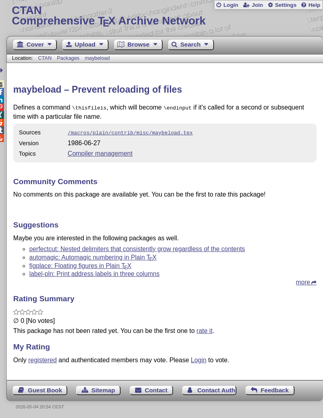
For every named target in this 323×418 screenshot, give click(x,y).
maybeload (97, 58)
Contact (156, 388)
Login (230, 5)
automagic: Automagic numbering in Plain (92, 255)
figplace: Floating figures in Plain (80, 264)
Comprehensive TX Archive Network (164, 15)
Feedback (274, 388)
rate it (204, 329)
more (303, 280)
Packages (69, 58)
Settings (286, 5)
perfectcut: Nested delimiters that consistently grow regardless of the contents (137, 247)
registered (42, 358)
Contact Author (216, 388)
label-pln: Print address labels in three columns (94, 272)
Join (257, 5)
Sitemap (103, 388)
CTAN (45, 58)
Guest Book (45, 388)
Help (315, 5)
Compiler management (100, 151)
